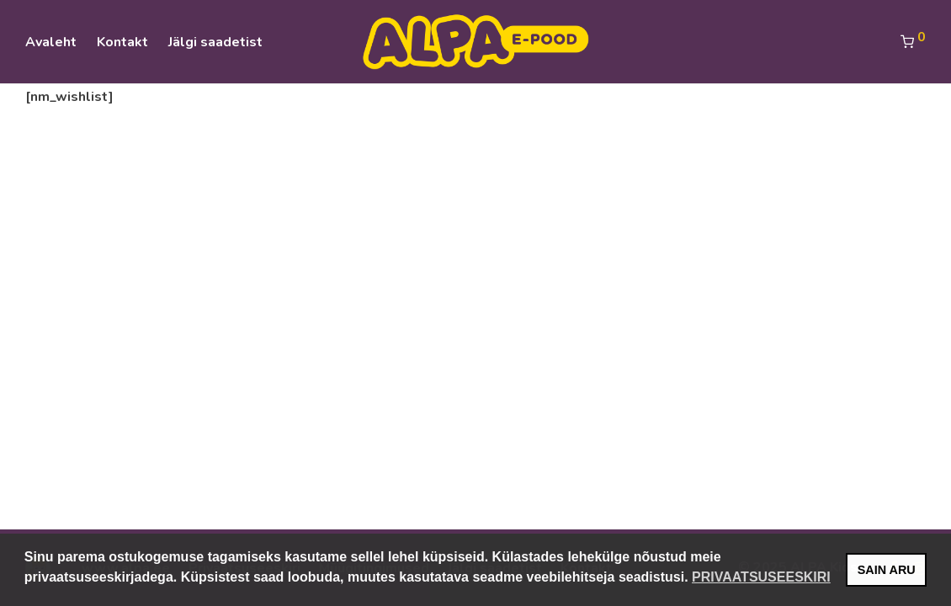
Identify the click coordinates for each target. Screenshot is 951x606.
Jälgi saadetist (215, 42)
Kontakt (122, 42)
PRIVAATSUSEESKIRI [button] (761, 577)
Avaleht (51, 42)
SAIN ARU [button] (887, 570)
